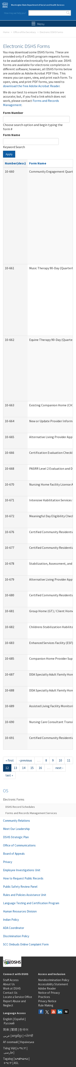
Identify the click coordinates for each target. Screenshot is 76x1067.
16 (40, 768)
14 (23, 768)
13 (15, 768)
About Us (9, 984)
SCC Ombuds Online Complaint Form (26, 944)
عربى (6, 1036)
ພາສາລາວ (21, 1059)
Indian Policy (11, 920)
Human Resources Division (20, 911)
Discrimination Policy (16, 936)
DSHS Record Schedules (20, 807)
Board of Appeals (14, 853)
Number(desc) (15, 163)
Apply (9, 154)
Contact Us (10, 993)
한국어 (23, 1029)
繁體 (14, 1029)
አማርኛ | (22, 1048)
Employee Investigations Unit (21, 870)
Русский (9, 1023)
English (8, 1019)
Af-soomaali (10, 1042)
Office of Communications (19, 845)
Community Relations (16, 820)
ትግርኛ (8, 1063)
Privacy (7, 862)
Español (19, 1019)
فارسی (8, 1052)
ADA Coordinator (13, 928)
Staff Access (11, 980)
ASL (16, 1063)
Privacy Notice (47, 1001)
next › (59, 768)
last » (9, 775)
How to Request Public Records (23, 878)
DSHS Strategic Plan (16, 837)
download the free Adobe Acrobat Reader (31, 86)
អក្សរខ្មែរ (17, 1036)
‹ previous (25, 760)
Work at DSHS (12, 988)
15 (32, 768)
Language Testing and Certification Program (31, 903)
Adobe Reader (47, 988)
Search (68, 13)
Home (6, 32)
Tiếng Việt (9, 1048)
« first (10, 760)
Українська (27, 1042)
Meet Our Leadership (16, 829)
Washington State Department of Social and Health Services (37, 5)
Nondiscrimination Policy (53, 980)
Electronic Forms (13, 799)
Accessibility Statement (53, 984)
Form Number (13, 113)
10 (60, 760)
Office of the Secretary (24, 32)
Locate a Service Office (17, 997)
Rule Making (45, 1005)
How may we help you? (15, 12)
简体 (6, 1029)
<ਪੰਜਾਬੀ (28, 1036)
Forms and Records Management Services (31, 813)
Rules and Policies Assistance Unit (24, 895)
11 (68, 760)
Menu (38, 24)
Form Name (11, 135)
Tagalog (8, 1059)
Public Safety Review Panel (20, 886)
